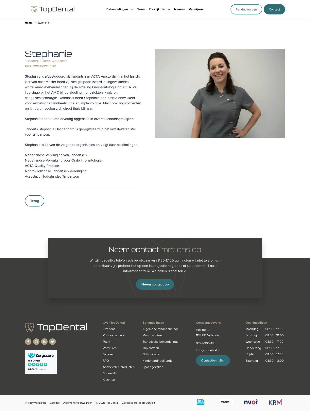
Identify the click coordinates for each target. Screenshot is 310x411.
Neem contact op (155, 284)
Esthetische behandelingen (161, 342)
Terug (34, 200)
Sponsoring (110, 373)
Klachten (109, 380)
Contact (274, 9)
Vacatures (109, 348)
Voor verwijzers (113, 335)
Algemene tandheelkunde (161, 329)
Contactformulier (213, 360)
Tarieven (108, 354)
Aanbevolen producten (119, 367)
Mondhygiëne (152, 335)
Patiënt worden (246, 9)
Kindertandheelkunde (158, 361)
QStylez (150, 403)
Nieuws (179, 9)
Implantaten (151, 348)
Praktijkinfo (157, 9)
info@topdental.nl (208, 350)
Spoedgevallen (153, 367)
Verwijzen (196, 9)
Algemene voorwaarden (78, 403)
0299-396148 (205, 343)
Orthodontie (151, 354)
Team (141, 9)
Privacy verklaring (35, 403)
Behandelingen (117, 9)
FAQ (106, 361)
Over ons (109, 329)
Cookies (55, 403)
